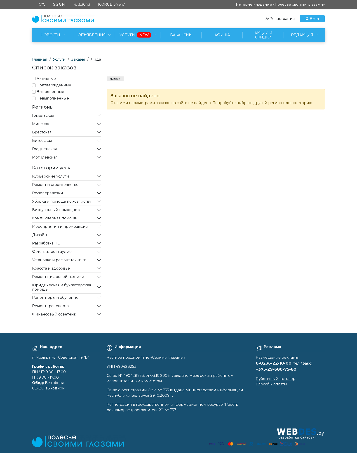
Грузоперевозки (47, 193)
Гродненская (44, 149)
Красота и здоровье (51, 268)
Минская (40, 124)
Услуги (59, 59)
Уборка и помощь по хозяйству (61, 201)
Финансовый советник (54, 314)
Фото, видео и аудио (52, 251)
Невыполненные (53, 98)
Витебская (42, 140)
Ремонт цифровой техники (58, 277)
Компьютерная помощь (54, 218)
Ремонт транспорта (50, 306)
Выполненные (50, 92)
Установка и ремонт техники (59, 260)
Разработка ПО (46, 243)
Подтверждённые (54, 85)
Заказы (78, 59)
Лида (114, 79)
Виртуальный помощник (56, 210)
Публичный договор (275, 379)
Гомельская (43, 115)
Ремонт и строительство (55, 185)
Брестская (42, 132)
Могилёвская (45, 157)
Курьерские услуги (50, 176)
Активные (46, 78)
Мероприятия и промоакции (60, 226)
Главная (39, 59)
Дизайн (39, 235)
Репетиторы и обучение (55, 297)
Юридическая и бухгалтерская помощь (61, 287)
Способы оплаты (271, 384)
